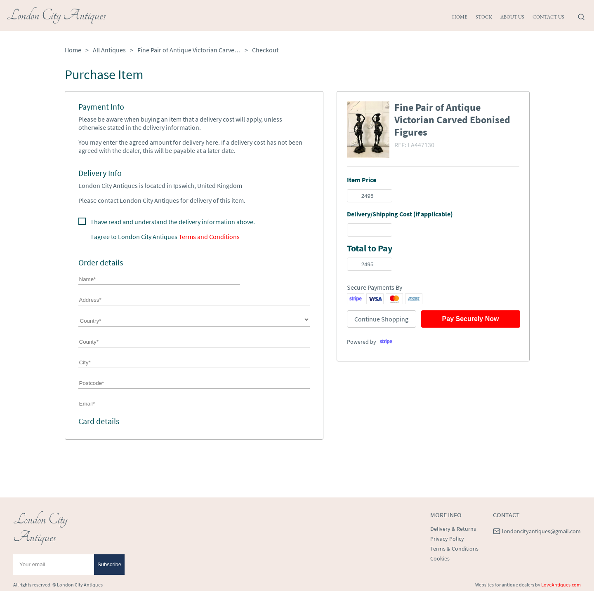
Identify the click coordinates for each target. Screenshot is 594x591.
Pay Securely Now (470, 318)
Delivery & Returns (453, 528)
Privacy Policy (447, 538)
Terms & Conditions (454, 548)
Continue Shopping (381, 319)
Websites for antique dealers (504, 585)
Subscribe (109, 564)
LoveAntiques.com (561, 585)
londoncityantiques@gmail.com (541, 531)
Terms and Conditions (209, 236)
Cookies (440, 558)
